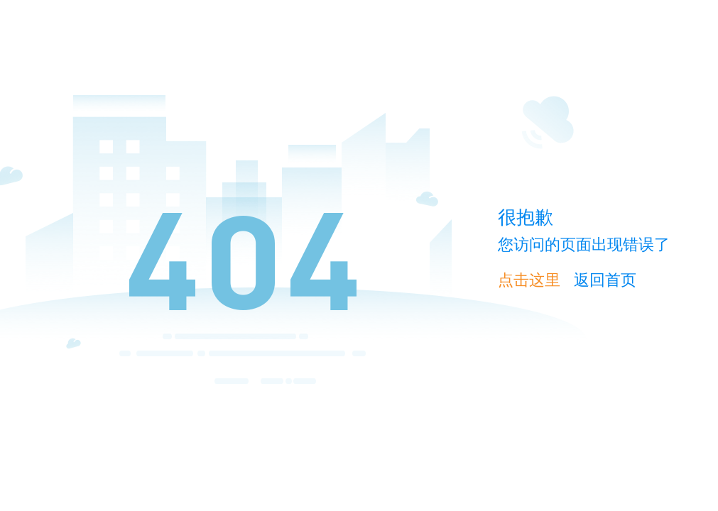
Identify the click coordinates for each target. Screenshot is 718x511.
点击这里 (529, 280)
